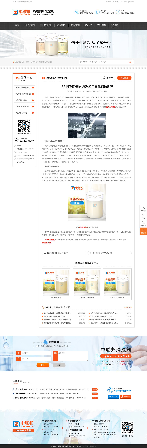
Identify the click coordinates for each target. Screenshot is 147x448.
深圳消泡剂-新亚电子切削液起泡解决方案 (57, 320)
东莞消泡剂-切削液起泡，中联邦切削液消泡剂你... (58, 323)
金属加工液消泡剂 (46, 389)
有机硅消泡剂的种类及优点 (59, 253)
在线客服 (114, 396)
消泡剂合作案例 (21, 100)
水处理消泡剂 (33, 389)
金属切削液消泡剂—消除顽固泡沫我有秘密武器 (104, 313)
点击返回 (124, 78)
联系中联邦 (124, 2)
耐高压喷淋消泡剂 (58, 398)
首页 (27, 62)
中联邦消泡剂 (49, 240)
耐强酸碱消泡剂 (34, 398)
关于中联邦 (116, 2)
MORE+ (95, 389)
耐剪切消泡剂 (70, 398)
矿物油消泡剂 (44, 393)
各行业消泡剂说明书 (23, 88)
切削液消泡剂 (110, 107)
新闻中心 (34, 62)
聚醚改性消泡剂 (65, 393)
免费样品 (127, 396)
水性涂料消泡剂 (71, 389)
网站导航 (131, 2)
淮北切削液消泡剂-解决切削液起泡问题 (103, 320)
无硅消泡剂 (76, 393)
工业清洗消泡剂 (59, 389)
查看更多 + (128, 307)
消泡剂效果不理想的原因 (104, 253)
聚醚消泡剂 (54, 393)
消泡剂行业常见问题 (45, 62)
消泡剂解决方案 (21, 113)
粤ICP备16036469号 (89, 446)
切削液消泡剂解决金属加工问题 (54, 316)
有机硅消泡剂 (33, 393)
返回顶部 (143, 231)
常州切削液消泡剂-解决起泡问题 (101, 316)
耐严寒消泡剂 (81, 398)
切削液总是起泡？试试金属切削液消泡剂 (57, 313)
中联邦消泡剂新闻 (22, 106)
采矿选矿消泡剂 (84, 389)
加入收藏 (108, 2)
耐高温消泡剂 (45, 398)
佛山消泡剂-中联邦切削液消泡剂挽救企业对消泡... (104, 323)
